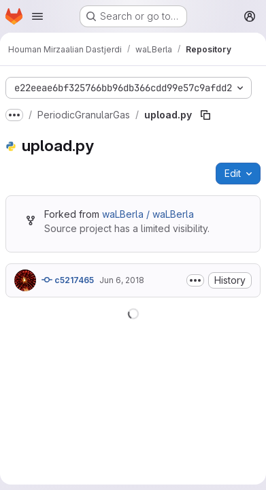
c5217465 (67, 279)
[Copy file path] (205, 115)
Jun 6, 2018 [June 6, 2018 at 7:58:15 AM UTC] (121, 280)
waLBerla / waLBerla (148, 214)
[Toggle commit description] (195, 280)
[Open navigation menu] (37, 16)
